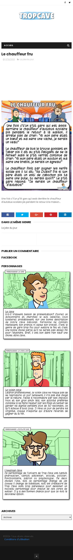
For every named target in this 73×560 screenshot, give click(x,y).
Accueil (8, 45)
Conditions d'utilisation (16, 539)
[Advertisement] (36, 79)
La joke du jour (27, 59)
